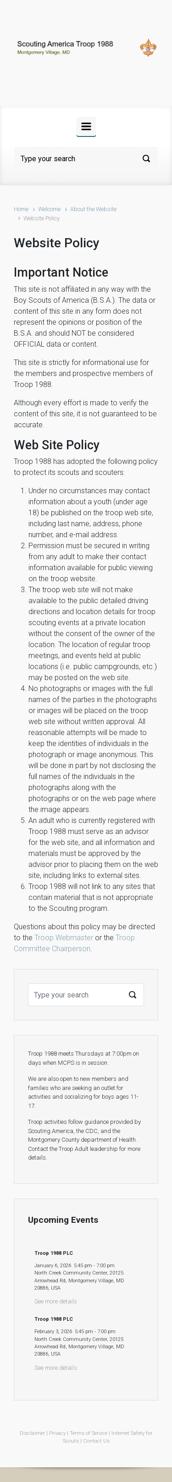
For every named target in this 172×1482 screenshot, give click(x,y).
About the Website (93, 209)
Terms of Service (88, 1433)
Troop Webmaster (63, 937)
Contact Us (96, 1441)
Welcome (49, 209)
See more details (55, 1301)
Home (21, 209)
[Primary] (86, 126)
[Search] (86, 158)
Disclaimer (32, 1433)
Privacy (57, 1433)
